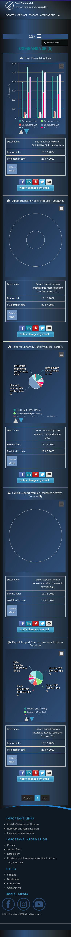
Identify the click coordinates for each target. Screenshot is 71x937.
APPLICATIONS (47, 15)
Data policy (13, 853)
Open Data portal (31, 5)
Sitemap (11, 874)
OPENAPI (22, 15)
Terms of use (14, 849)
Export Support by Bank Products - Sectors (38, 347)
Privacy (11, 845)
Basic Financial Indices (38, 58)
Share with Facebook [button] (22, 182)
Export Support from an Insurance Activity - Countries (37, 644)
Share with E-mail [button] (49, 182)
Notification (13, 879)
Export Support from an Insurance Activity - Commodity (37, 494)
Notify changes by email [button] (34, 187)
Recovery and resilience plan (23, 828)
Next (45, 798)
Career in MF (14, 887)
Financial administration (20, 833)
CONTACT (33, 15)
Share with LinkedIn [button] (29, 182)
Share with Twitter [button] (42, 182)
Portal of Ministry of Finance (23, 824)
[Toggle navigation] (39, 36)
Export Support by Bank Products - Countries (37, 200)
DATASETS (10, 15)
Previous (27, 798)
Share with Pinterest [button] (35, 182)
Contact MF (13, 883)
